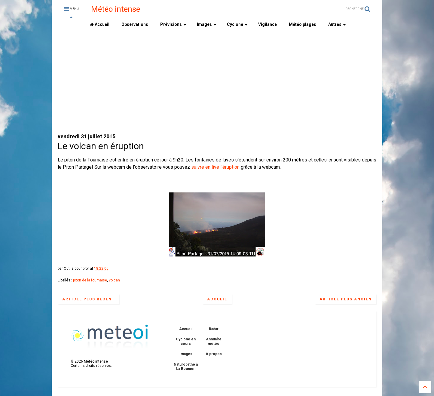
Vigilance (267, 24)
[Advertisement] (217, 81)
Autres (337, 24)
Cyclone (237, 24)
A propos (214, 354)
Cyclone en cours (186, 341)
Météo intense (115, 9)
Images (206, 24)
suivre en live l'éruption (215, 167)
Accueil (99, 24)
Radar (214, 329)
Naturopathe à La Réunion (186, 366)
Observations (134, 24)
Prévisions (173, 24)
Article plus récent (88, 299)
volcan (114, 280)
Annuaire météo (214, 341)
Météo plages (302, 24)
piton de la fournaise (90, 280)
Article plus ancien (345, 299)
